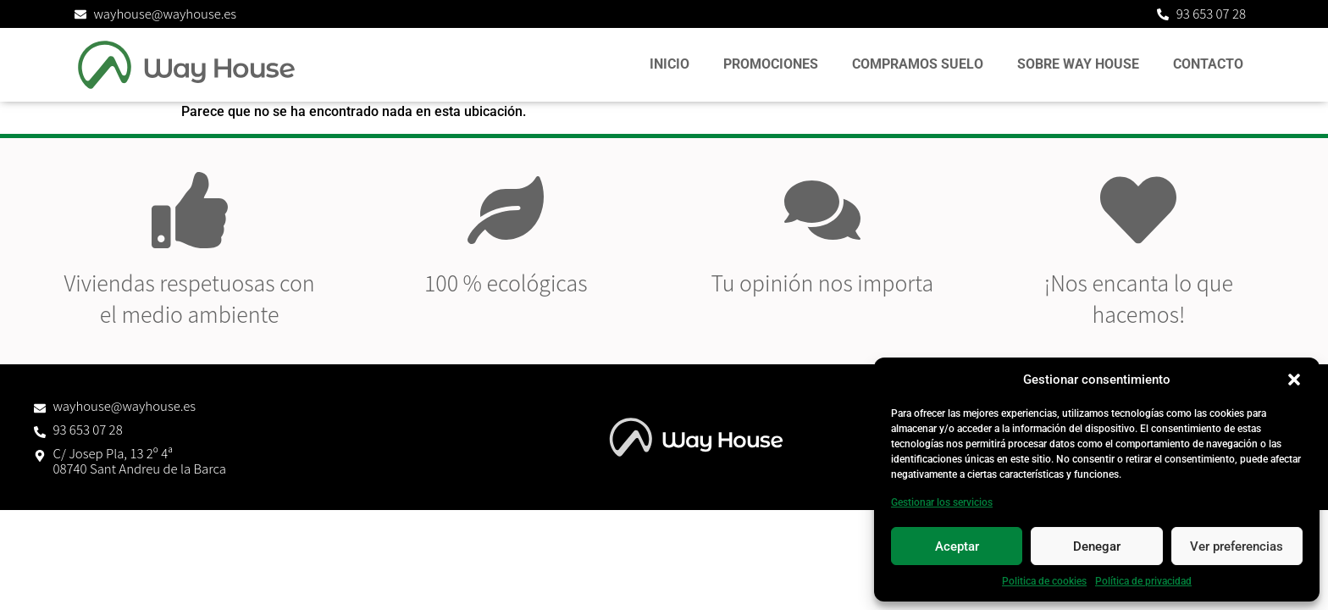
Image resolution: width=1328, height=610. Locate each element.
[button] (1294, 379)
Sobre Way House (1078, 64)
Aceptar (957, 546)
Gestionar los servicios (942, 502)
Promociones (770, 64)
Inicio (669, 64)
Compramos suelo (917, 64)
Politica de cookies (1044, 581)
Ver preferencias (1236, 546)
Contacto (1208, 64)
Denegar (1096, 546)
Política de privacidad (1143, 581)
